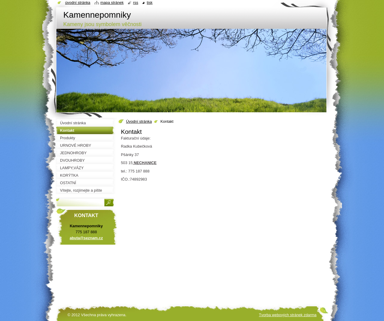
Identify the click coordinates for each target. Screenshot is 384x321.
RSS (135, 2)
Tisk (149, 2)
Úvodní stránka (139, 121)
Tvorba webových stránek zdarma (287, 315)
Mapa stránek (112, 2)
